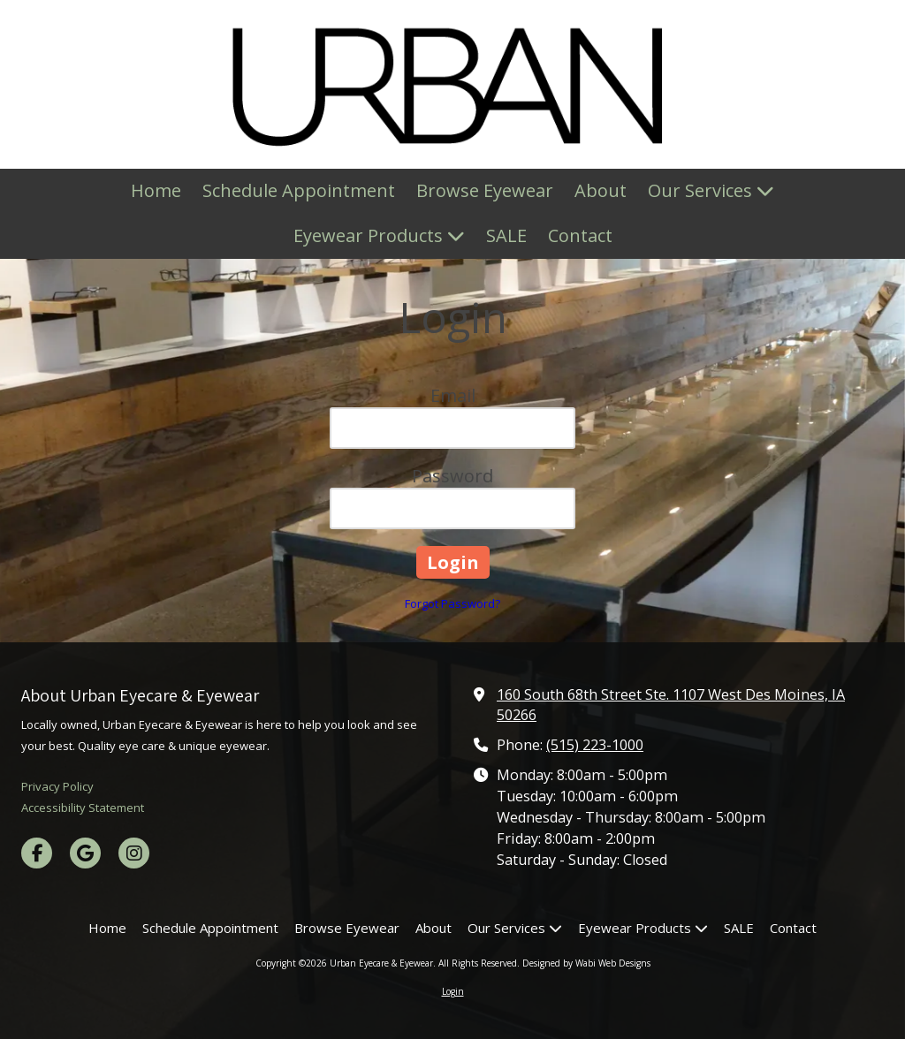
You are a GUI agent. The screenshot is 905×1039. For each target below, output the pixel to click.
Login (453, 991)
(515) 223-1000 (594, 745)
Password (452, 476)
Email (452, 395)
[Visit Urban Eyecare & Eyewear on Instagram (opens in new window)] (133, 853)
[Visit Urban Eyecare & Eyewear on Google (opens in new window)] (85, 853)
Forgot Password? (452, 603)
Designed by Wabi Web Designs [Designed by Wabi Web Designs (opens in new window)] (586, 963)
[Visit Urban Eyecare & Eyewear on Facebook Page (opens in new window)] (36, 853)
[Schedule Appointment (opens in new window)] (299, 191)
